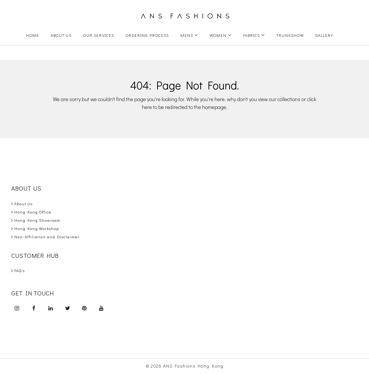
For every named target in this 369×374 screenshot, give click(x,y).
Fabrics (254, 35)
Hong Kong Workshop (35, 228)
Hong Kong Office (31, 212)
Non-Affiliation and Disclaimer (45, 236)
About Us (61, 35)
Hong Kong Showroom (35, 220)
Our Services (98, 35)
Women (220, 35)
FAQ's (18, 270)
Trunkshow (290, 35)
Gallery (324, 35)
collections (289, 99)
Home (32, 35)
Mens (189, 35)
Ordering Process (147, 35)
